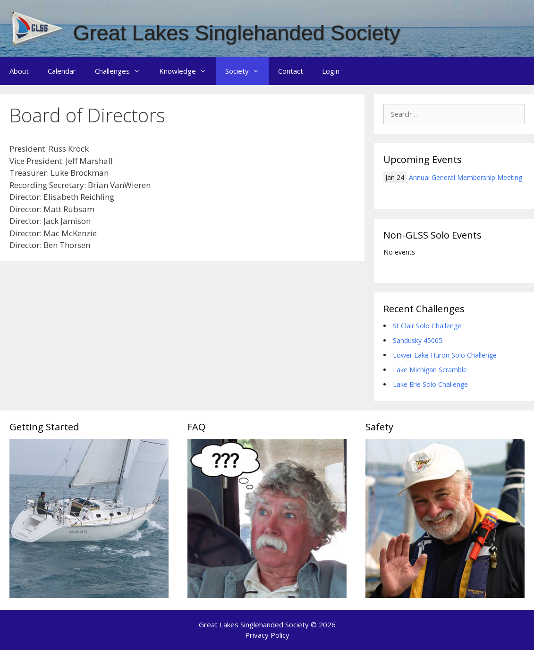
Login (330, 71)
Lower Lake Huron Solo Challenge (445, 355)
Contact (290, 71)
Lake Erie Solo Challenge (430, 384)
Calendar (62, 71)
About (19, 71)
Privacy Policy (267, 635)
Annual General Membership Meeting (465, 177)
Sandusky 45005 (417, 340)
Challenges (122, 71)
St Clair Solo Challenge (427, 325)
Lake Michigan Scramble (430, 369)
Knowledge (187, 71)
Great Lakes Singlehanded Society (236, 33)
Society (247, 71)
